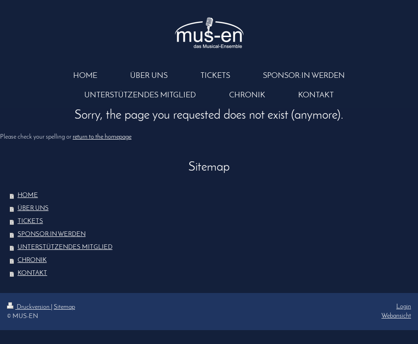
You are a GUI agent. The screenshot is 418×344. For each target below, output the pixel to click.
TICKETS (30, 221)
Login (403, 306)
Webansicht (396, 315)
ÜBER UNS (33, 208)
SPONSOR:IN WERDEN (52, 234)
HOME (28, 195)
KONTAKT (32, 273)
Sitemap (64, 307)
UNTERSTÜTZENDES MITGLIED (65, 247)
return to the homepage (102, 137)
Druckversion (29, 307)
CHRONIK (32, 260)
